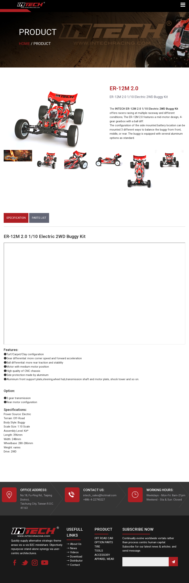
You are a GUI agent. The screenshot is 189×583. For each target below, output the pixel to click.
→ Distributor (75, 560)
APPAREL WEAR (104, 559)
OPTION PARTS (103, 542)
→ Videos (73, 552)
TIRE (97, 546)
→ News (72, 548)
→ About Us (74, 544)
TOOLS (98, 550)
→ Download (74, 556)
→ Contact (73, 565)
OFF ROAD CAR (103, 538)
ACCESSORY (102, 555)
